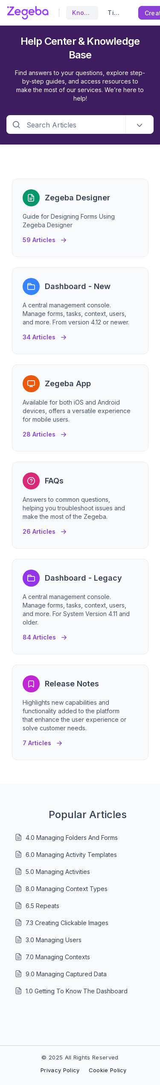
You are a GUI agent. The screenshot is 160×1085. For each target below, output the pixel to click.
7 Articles (42, 740)
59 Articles (45, 237)
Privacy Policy (60, 1070)
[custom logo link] (28, 13)
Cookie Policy (108, 1070)
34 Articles (45, 335)
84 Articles (45, 635)
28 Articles (45, 432)
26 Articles (45, 529)
